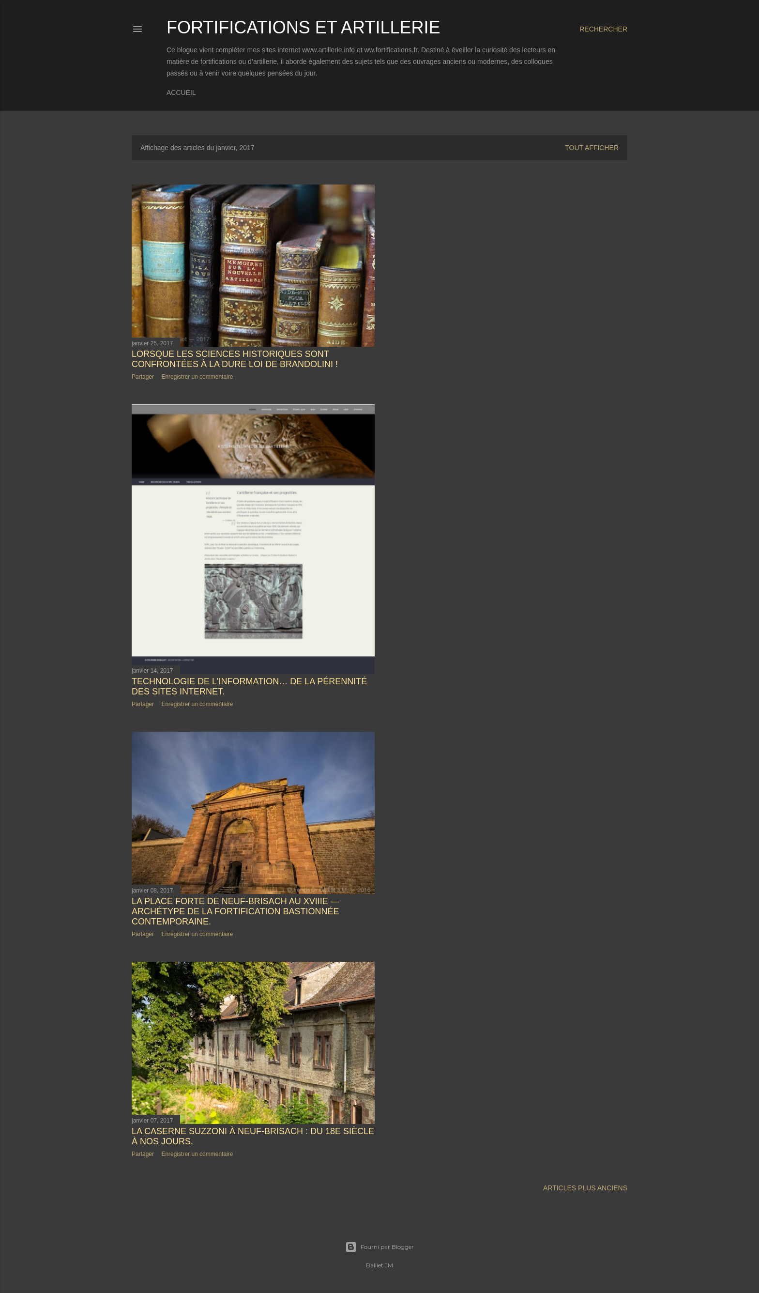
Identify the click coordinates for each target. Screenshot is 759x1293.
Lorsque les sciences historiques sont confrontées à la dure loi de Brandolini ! (235, 359)
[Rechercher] (603, 29)
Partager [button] (143, 376)
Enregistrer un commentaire (197, 376)
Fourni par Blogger (379, 1247)
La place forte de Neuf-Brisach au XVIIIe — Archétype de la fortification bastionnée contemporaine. (235, 911)
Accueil (181, 92)
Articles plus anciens (585, 1188)
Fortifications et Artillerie (303, 27)
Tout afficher (592, 148)
